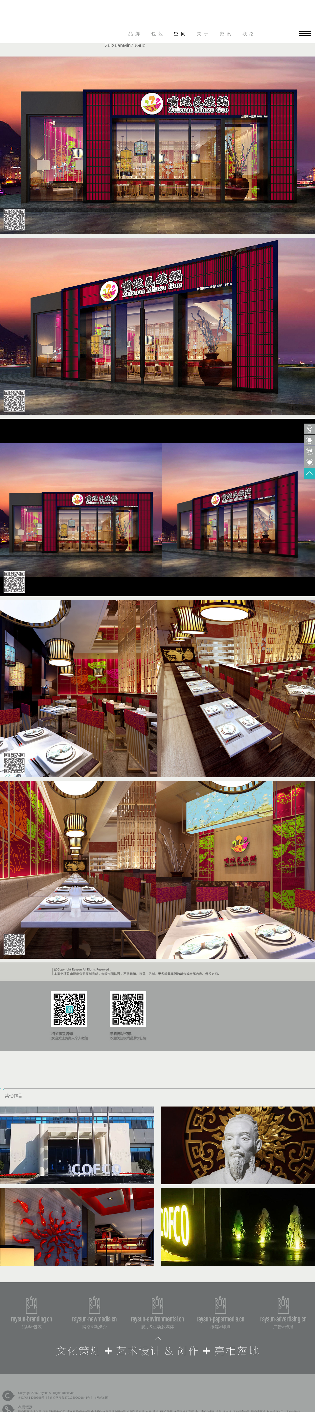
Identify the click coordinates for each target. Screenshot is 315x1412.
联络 (249, 33)
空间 (181, 33)
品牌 (135, 33)
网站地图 (102, 1397)
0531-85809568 (309, 429)
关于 (204, 33)
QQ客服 (309, 440)
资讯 (226, 33)
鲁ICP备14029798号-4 (32, 1397)
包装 (158, 33)
